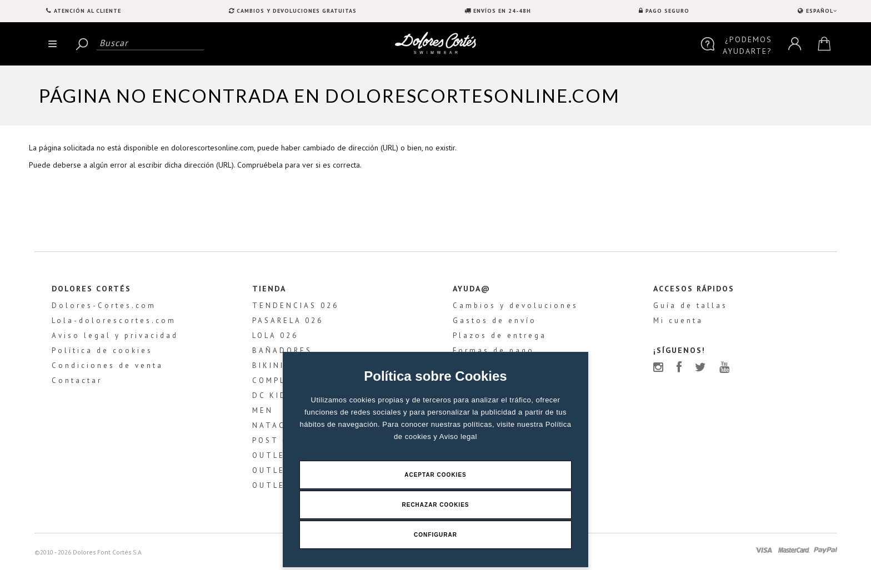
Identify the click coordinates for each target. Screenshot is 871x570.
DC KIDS (272, 395)
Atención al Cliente (87, 10)
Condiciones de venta (107, 365)
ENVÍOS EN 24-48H (502, 10)
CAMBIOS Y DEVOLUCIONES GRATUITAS (297, 10)
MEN (262, 410)
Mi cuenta (678, 320)
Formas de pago (493, 350)
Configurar (435, 535)
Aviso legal (458, 436)
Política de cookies (102, 350)
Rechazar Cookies (435, 505)
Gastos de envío (495, 320)
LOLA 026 (275, 335)
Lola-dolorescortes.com (114, 320)
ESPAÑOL (820, 10)
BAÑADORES (282, 350)
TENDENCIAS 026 (295, 305)
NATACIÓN (278, 425)
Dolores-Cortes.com (104, 305)
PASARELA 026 (287, 320)
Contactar (77, 380)
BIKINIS (271, 365)
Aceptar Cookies (435, 475)
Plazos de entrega (500, 335)
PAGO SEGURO (667, 10)
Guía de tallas (690, 305)
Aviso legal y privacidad (115, 335)
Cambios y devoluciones (515, 305)
